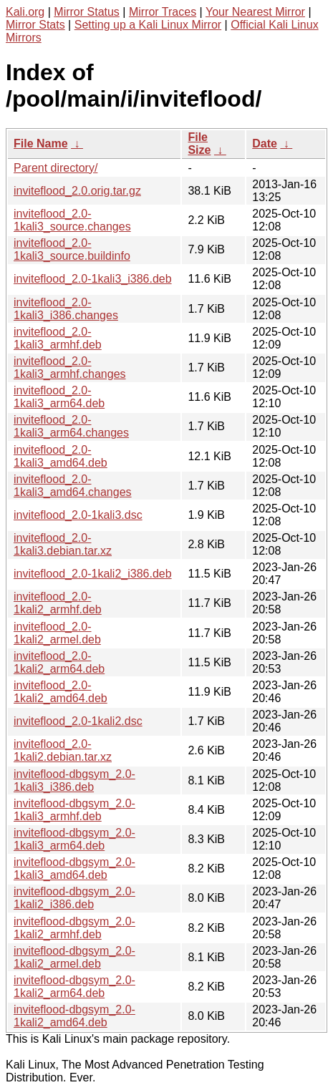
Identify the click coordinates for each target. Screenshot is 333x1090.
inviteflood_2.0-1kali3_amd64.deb (60, 456)
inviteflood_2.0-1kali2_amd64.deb (60, 691)
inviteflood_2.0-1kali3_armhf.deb (58, 338)
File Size (199, 143)
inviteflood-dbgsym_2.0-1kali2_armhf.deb (74, 927)
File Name (41, 143)
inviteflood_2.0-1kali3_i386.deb (93, 279)
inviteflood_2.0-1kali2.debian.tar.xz (63, 750)
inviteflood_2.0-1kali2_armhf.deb (58, 602)
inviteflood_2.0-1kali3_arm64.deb (59, 396)
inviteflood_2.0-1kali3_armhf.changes (70, 367)
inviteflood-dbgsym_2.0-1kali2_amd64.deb (74, 1015)
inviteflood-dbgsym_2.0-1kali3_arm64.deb (74, 839)
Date (264, 143)
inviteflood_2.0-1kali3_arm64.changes (71, 426)
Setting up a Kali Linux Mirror (147, 25)
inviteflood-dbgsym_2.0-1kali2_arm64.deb (74, 986)
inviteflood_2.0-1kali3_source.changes (72, 220)
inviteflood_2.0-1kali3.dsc (78, 515)
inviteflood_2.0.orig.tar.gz (77, 191)
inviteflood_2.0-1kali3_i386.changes (66, 308)
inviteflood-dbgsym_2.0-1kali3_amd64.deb (74, 868)
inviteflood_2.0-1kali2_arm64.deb (59, 662)
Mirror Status (87, 12)
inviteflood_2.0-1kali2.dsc (78, 721)
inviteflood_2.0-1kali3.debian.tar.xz (63, 544)
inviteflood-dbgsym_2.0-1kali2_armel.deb (74, 957)
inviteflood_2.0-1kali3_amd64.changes (73, 485)
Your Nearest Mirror (255, 12)
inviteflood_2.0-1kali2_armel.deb (57, 633)
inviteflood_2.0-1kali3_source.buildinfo (72, 249)
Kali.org (25, 12)
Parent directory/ (55, 168)
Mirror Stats (35, 25)
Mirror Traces (162, 12)
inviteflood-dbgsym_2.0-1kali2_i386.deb (74, 897)
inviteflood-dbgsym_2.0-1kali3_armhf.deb (74, 809)
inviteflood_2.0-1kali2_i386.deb (93, 574)
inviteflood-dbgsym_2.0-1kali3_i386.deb (74, 780)
